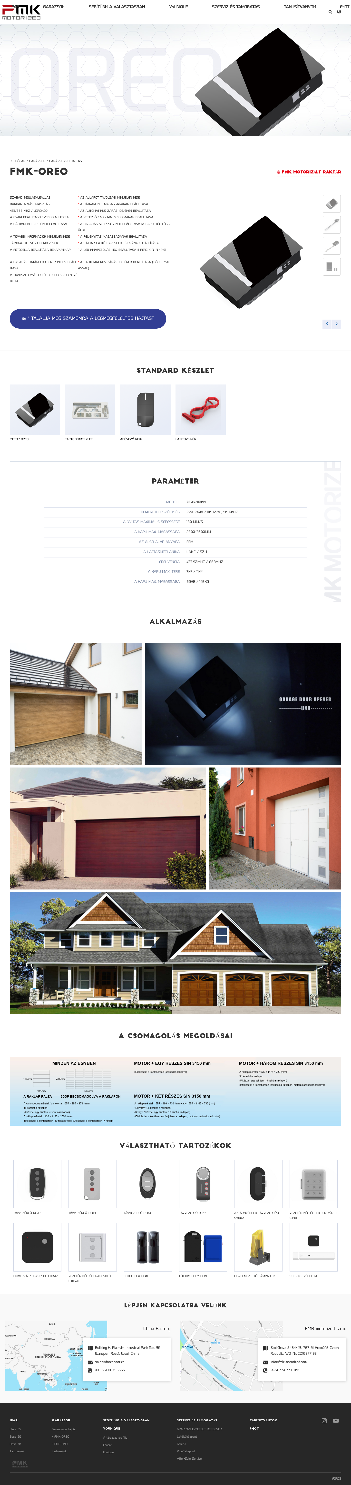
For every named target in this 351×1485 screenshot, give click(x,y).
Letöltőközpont (187, 1436)
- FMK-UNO (60, 1444)
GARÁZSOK (87, 12)
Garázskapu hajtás (65, 161)
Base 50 (15, 1436)
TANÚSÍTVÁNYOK (257, 12)
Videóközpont (186, 1451)
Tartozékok (17, 1451)
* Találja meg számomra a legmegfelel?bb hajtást (88, 318)
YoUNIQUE (174, 12)
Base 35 (15, 1429)
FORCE (336, 1478)
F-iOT (282, 12)
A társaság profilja (115, 1437)
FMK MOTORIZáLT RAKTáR (309, 172)
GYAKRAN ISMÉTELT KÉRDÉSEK (199, 1429)
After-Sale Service (189, 1458)
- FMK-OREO (60, 1436)
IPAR (67, 12)
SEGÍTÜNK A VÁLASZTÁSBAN (131, 12)
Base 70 (15, 1444)
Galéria (181, 1444)
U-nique (108, 1452)
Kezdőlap (17, 161)
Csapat (107, 1445)
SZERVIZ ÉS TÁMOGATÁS (212, 12)
